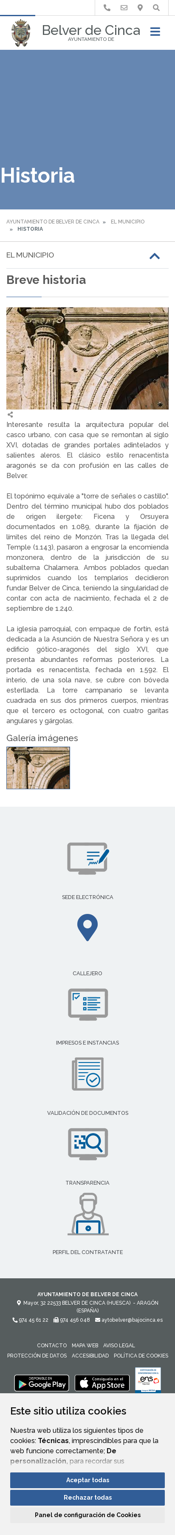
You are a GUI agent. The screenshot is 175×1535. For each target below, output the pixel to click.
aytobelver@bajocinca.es (129, 1320)
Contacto (52, 1346)
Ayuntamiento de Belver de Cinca (52, 222)
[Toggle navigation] (155, 34)
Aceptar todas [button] (87, 1480)
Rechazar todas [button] (88, 1497)
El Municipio (127, 222)
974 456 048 (72, 1320)
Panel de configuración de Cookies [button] (88, 1515)
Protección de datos (37, 1356)
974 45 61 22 (30, 1320)
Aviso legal (119, 1346)
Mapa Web (85, 1346)
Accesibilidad (90, 1356)
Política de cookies (141, 1356)
